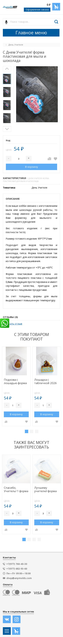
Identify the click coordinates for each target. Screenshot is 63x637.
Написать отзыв (12, 323)
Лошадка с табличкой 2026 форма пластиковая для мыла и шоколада (46, 381)
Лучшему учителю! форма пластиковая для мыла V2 (46, 489)
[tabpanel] (16, 386)
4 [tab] (39, 539)
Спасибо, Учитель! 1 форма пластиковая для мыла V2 (16, 489)
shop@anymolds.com (19, 578)
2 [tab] (31, 431)
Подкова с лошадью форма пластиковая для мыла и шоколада (16, 381)
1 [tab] (26, 431)
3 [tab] (36, 431)
